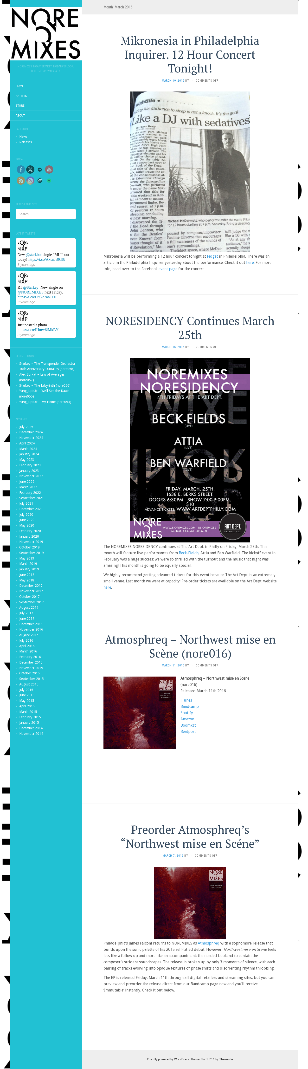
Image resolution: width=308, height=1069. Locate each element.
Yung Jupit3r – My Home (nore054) (45, 402)
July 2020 (26, 514)
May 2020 (26, 525)
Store (20, 105)
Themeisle (226, 1059)
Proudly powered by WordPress (168, 1059)
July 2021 (26, 503)
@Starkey (30, 287)
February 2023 (30, 465)
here (250, 262)
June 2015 (26, 695)
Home (20, 86)
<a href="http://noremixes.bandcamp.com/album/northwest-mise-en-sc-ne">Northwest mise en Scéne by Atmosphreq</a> (190, 764)
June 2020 (26, 520)
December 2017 (31, 585)
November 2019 (31, 542)
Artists (21, 96)
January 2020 (29, 536)
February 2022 (30, 493)
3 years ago (26, 265)
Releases (25, 142)
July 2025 (26, 427)
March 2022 (28, 487)
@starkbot (34, 255)
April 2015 (27, 706)
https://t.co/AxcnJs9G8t (46, 259)
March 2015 (28, 712)
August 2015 (28, 684)
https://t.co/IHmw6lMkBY (38, 330)
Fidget (212, 256)
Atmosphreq (208, 943)
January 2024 (29, 454)
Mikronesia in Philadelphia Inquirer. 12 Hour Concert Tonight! (190, 54)
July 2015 (26, 690)
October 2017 (29, 597)
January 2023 (29, 471)
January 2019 (29, 569)
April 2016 (27, 646)
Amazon (187, 719)
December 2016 (31, 624)
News (23, 136)
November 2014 (31, 734)
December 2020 (31, 509)
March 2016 (28, 651)
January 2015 (29, 722)
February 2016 (30, 657)
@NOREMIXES (31, 292)
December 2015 (31, 662)
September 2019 (31, 553)
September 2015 (31, 679)
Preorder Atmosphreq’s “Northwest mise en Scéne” (190, 836)
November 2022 (31, 476)
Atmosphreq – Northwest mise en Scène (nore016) (190, 646)
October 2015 (29, 673)
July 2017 (26, 613)
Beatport (188, 731)
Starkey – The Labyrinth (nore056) (45, 385)
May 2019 (26, 558)
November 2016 (31, 629)
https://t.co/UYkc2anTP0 (37, 297)
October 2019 (29, 547)
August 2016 (28, 635)
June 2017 (26, 618)
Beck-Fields (189, 553)
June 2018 (26, 575)
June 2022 (26, 481)
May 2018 (26, 580)
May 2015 (26, 701)
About (20, 115)
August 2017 (28, 607)
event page (168, 269)
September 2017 (31, 602)
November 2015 (31, 668)
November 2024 (31, 438)
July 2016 (26, 640)
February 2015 (30, 717)
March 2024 (28, 449)
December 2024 (31, 432)
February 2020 (30, 531)
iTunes (186, 700)
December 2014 (31, 728)
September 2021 (31, 498)
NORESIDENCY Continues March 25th (190, 327)
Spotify (186, 712)
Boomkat (188, 725)
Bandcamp (189, 706)
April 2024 (27, 443)
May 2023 (26, 460)
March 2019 (28, 564)
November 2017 (31, 591)
